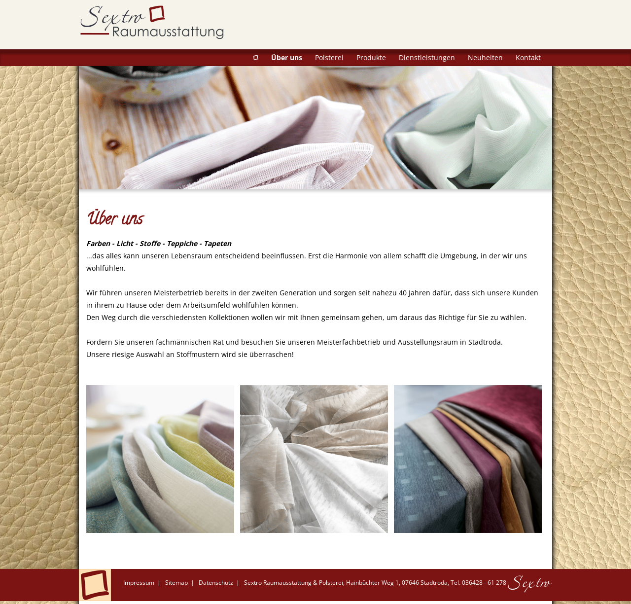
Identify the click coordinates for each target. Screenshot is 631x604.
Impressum (138, 582)
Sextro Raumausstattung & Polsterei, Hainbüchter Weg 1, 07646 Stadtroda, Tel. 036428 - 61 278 (375, 582)
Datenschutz (216, 582)
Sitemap (176, 582)
